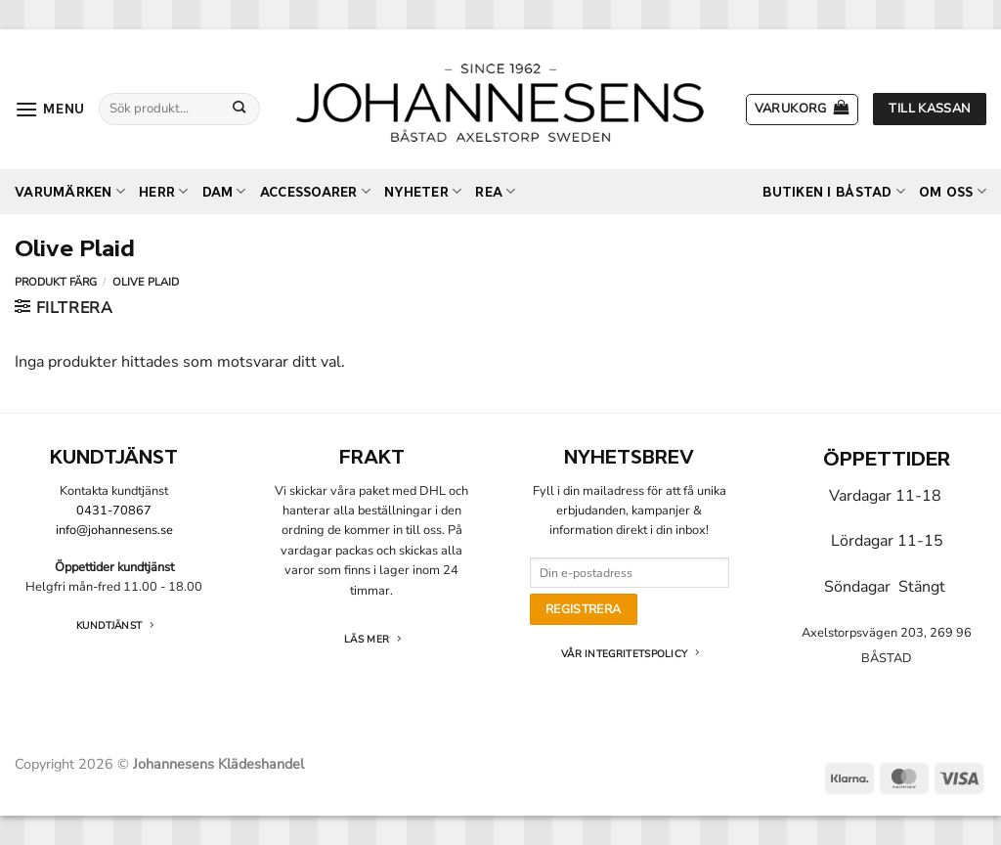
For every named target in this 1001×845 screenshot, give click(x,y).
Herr (163, 191)
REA (495, 191)
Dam (224, 191)
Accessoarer (315, 191)
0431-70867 (114, 510)
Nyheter (422, 191)
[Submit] (238, 108)
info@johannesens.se (114, 530)
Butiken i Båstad (833, 191)
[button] (50, 109)
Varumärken (70, 191)
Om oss (952, 191)
